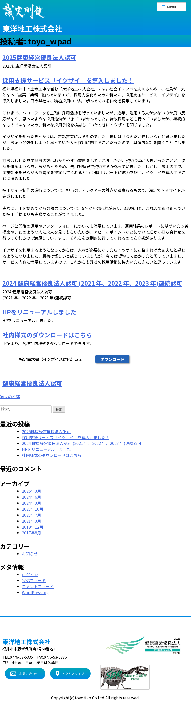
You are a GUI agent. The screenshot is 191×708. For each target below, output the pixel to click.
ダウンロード (112, 359)
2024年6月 (31, 497)
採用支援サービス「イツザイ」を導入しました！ (68, 80)
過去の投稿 (10, 396)
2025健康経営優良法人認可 (39, 57)
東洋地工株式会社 (32, 28)
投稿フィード (34, 580)
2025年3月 (31, 491)
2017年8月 (31, 533)
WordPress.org (35, 592)
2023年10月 (32, 509)
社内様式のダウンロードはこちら (47, 334)
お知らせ (30, 554)
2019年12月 (32, 527)
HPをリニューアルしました (39, 312)
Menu (169, 7)
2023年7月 (31, 515)
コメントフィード (38, 586)
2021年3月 (31, 521)
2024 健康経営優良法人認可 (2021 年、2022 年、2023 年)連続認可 (92, 283)
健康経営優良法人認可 (32, 383)
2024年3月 (31, 503)
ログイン (30, 574)
